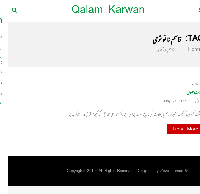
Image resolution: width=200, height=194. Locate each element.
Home (183, 49)
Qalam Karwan (100, 10)
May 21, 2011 (169, 101)
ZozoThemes (164, 171)
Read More (177, 129)
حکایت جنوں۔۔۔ (184, 92)
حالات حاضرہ (190, 84)
